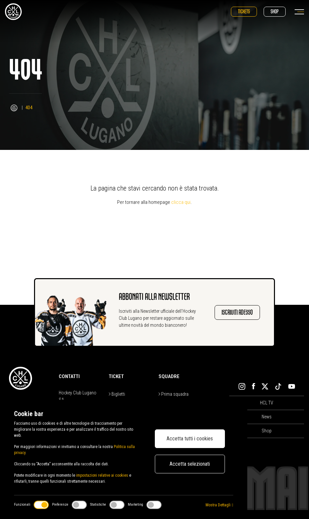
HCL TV (266, 402)
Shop (275, 11)
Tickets (244, 11)
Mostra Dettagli (219, 505)
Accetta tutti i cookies (190, 438)
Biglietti (117, 394)
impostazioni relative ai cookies (102, 475)
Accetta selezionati (190, 464)
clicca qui (181, 202)
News (267, 416)
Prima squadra (174, 394)
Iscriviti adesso (237, 312)
